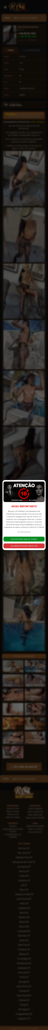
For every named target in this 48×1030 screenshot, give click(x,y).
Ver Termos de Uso (24, 532)
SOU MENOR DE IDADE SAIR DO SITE (24, 546)
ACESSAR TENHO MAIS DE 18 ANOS (24, 539)
